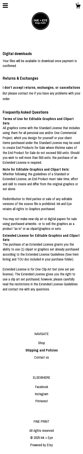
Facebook (41, 386)
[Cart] (77, 6)
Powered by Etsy (41, 444)
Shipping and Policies (41, 350)
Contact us (41, 357)
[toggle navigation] (5, 5)
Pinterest (41, 401)
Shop (41, 342)
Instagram (41, 393)
